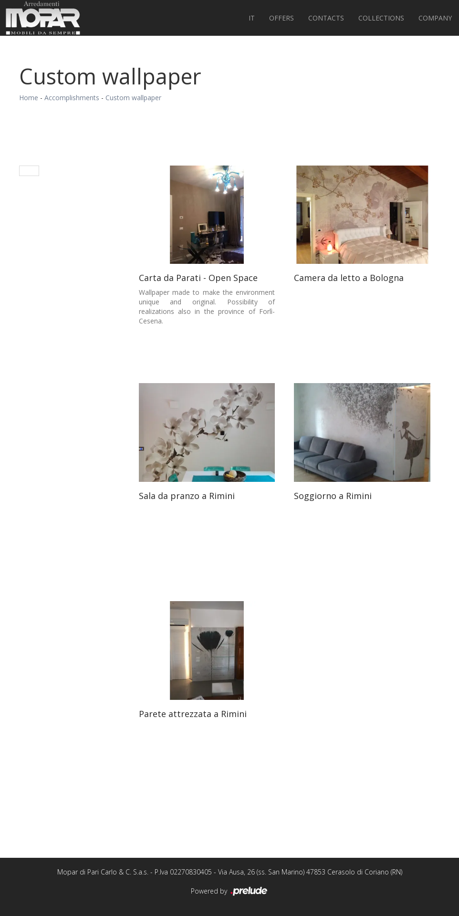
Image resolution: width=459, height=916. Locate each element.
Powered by (230, 891)
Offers (281, 17)
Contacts (326, 17)
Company (435, 17)
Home (28, 97)
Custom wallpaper (133, 97)
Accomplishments (71, 97)
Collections (381, 17)
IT (252, 17)
